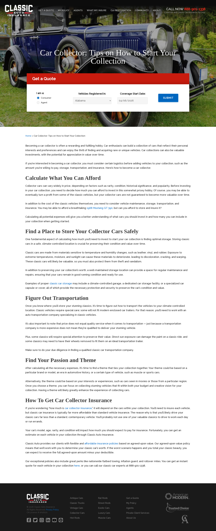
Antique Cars (76, 498)
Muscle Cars (104, 518)
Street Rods (104, 503)
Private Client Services (137, 513)
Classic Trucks (77, 503)
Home (28, 136)
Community (142, 10)
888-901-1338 (194, 9)
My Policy (63, 10)
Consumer (46, 98)
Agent (44, 102)
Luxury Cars (104, 513)
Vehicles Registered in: (92, 93)
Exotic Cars (104, 508)
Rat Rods (103, 498)
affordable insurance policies (101, 443)
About (157, 10)
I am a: (40, 93)
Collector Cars (77, 513)
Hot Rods (75, 518)
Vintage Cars (76, 508)
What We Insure (96, 10)
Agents (78, 10)
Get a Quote (46, 10)
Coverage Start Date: (132, 93)
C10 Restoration (121, 10)
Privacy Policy (52, 510)
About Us (131, 518)
